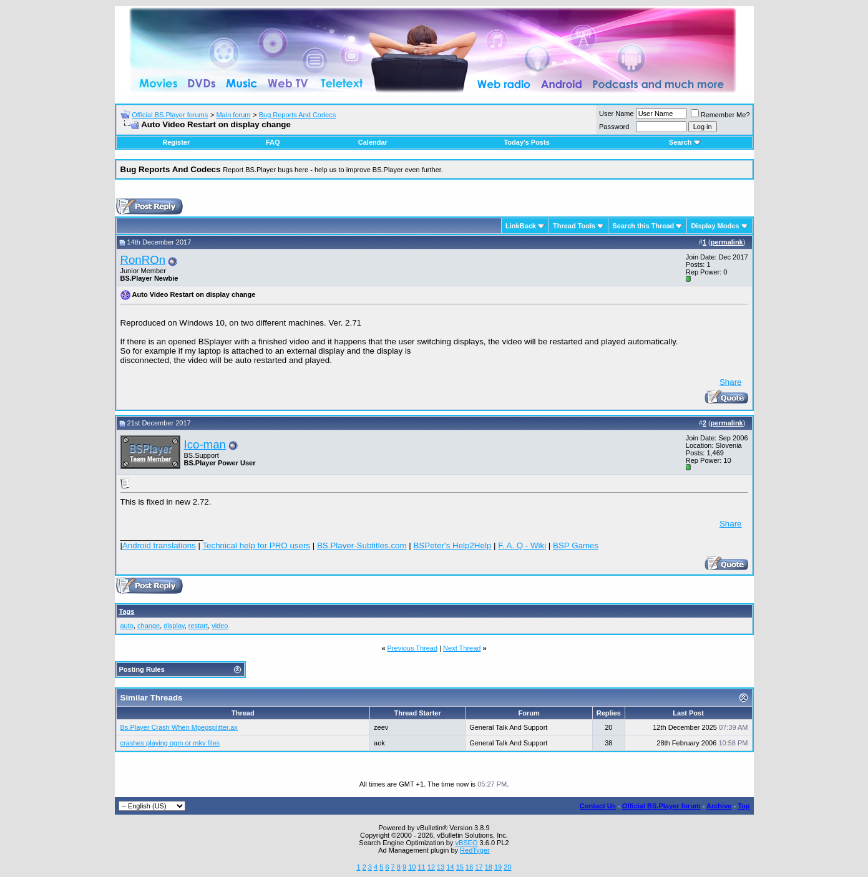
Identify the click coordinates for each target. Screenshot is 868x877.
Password (614, 126)
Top (743, 806)
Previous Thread (413, 648)
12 (431, 867)
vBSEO (466, 842)
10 (412, 867)
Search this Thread (643, 226)
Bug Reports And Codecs (297, 115)
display (173, 625)
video (220, 625)
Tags (127, 611)
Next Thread (461, 648)
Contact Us (598, 806)
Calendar (373, 142)
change (148, 625)
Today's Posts (526, 142)
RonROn (143, 259)
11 (421, 867)
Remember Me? (720, 115)
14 (450, 867)
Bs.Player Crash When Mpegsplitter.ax (179, 727)
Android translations (159, 545)
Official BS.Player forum (661, 806)
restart (198, 625)
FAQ (273, 142)
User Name (616, 113)
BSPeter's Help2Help (452, 545)
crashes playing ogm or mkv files (170, 743)
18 (488, 867)
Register (176, 142)
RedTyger (475, 850)
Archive (718, 806)
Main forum (233, 115)
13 (440, 867)
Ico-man (205, 444)
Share (730, 382)
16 (469, 867)
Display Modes (715, 226)
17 (478, 867)
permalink (727, 242)
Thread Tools (574, 226)
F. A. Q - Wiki (522, 545)
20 (507, 867)
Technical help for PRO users (256, 545)
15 (460, 867)
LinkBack (520, 226)
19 (498, 867)
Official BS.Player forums (170, 115)
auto (127, 625)
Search (685, 142)
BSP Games (575, 545)
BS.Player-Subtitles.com (362, 545)
